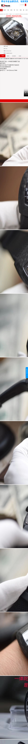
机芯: (5, 53)
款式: (5, 48)
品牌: (5, 46)
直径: (5, 50)
